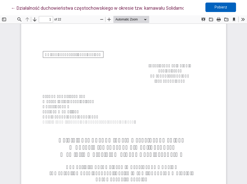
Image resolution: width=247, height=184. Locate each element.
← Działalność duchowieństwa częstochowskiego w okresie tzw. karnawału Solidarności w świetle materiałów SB (126, 8)
